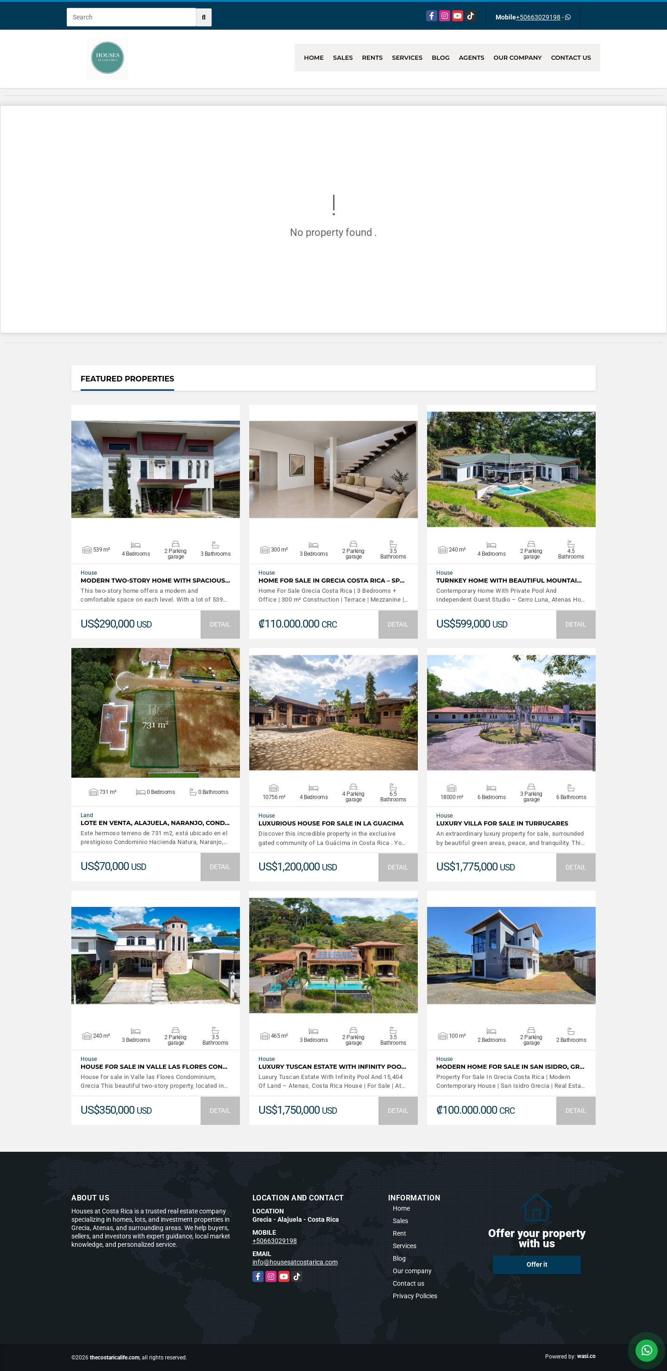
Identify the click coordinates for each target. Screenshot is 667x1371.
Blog (441, 57)
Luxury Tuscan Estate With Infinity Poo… (332, 1066)
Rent (399, 1233)
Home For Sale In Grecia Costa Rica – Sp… (331, 580)
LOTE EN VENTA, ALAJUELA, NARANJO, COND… (155, 822)
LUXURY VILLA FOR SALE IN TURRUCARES (502, 823)
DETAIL (220, 624)
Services (407, 57)
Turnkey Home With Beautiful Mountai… (509, 580)
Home (314, 57)
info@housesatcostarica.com (295, 1262)
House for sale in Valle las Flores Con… (154, 1066)
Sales (343, 57)
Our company (518, 57)
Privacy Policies (415, 1296)
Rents (372, 57)
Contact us (571, 57)
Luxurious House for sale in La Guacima (331, 823)
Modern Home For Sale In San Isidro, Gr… (510, 1066)
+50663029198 (538, 17)
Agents (472, 57)
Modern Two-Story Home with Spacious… (155, 580)
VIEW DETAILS (155, 469)
